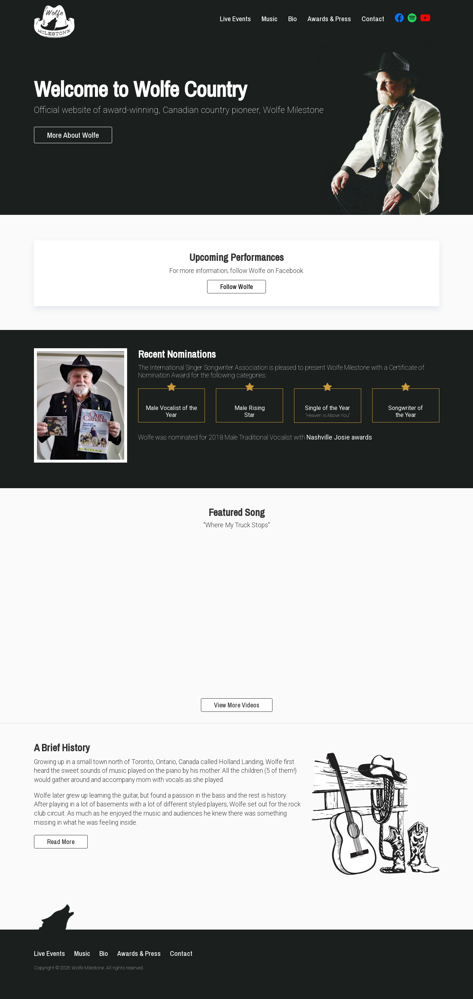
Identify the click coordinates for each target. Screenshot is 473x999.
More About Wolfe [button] (73, 135)
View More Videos (236, 705)
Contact (373, 18)
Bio (292, 18)
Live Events (235, 18)
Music (270, 18)
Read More (61, 841)
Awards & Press (329, 18)
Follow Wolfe (236, 286)
